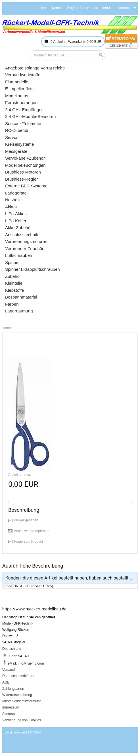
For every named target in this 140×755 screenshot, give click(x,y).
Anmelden (100, 8)
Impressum (10, 707)
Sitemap (8, 714)
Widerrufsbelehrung (17, 695)
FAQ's (71, 8)
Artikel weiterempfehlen (31, 531)
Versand (8, 670)
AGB (5, 682)
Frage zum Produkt (28, 541)
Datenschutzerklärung (18, 676)
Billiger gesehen (26, 520)
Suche (84, 8)
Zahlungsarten (13, 689)
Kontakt (58, 8)
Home (44, 8)
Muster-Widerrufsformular (21, 701)
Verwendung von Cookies (21, 720)
